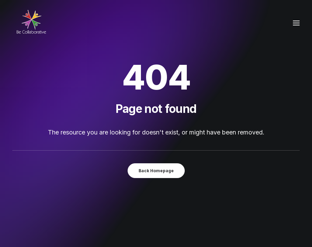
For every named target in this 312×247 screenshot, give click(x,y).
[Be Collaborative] (31, 23)
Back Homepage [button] (156, 170)
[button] (296, 23)
